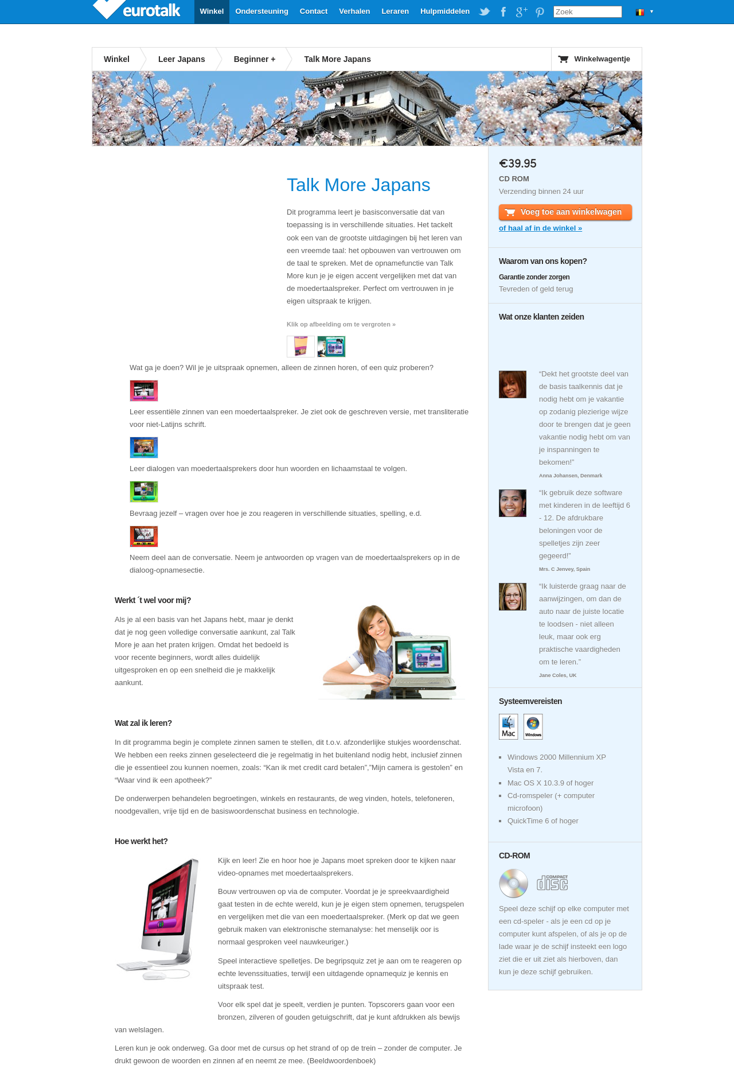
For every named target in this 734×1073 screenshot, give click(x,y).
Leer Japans (181, 59)
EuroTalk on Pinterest (539, 12)
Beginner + (255, 59)
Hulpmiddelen (445, 11)
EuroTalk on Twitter (484, 12)
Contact (313, 11)
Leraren (395, 11)
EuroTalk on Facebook (503, 12)
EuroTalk (138, 11)
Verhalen (354, 11)
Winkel (212, 11)
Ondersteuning (261, 11)
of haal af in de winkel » (540, 228)
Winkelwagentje (602, 59)
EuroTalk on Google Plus (521, 12)
